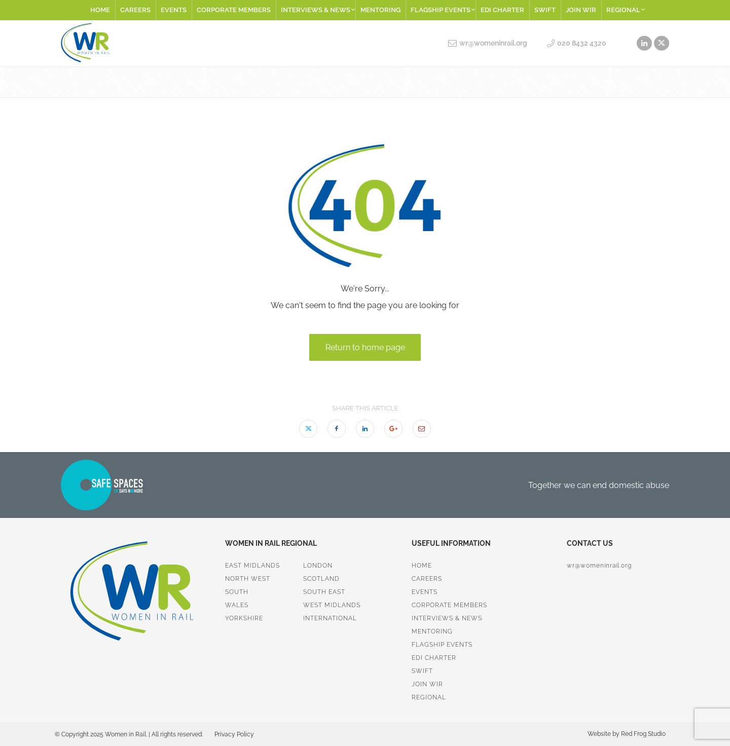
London (318, 565)
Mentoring (380, 10)
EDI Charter (502, 10)
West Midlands (331, 605)
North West (247, 578)
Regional (625, 10)
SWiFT (545, 10)
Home (100, 10)
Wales (236, 605)
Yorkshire (244, 618)
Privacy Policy (234, 734)
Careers (135, 10)
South (236, 591)
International (330, 618)
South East (324, 591)
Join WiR (581, 10)
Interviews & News (317, 10)
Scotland (321, 578)
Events (174, 10)
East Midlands (252, 565)
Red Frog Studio (642, 733)
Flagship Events (442, 10)
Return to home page (365, 347)
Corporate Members (234, 10)
